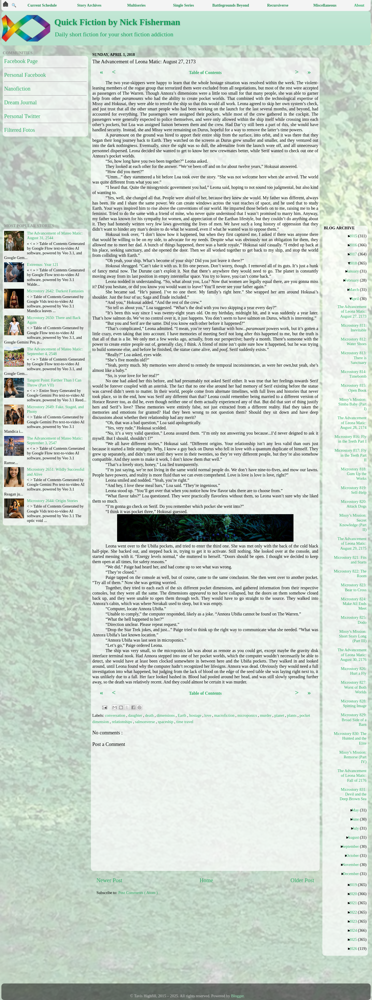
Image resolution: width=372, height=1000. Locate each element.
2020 (355, 894)
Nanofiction (17, 89)
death (150, 715)
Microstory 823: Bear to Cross (353, 587)
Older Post (302, 880)
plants (292, 715)
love (208, 715)
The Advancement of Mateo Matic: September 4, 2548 (55, 351)
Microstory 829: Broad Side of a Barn (353, 720)
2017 (355, 254)
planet (279, 715)
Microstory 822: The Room (352, 573)
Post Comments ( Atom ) (138, 892)
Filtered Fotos (19, 130)
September (352, 846)
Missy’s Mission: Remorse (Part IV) (352, 757)
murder (266, 715)
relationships (122, 722)
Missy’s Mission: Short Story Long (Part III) (352, 636)
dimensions (166, 715)
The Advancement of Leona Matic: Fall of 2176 (352, 776)
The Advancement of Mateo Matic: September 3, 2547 (55, 440)
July (357, 828)
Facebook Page (21, 61)
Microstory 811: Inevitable (353, 327)
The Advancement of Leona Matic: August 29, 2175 (352, 543)
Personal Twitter (22, 116)
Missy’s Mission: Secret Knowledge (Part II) (352, 522)
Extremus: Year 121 (42, 264)
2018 (355, 263)
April (357, 298)
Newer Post (109, 880)
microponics (247, 715)
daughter (135, 715)
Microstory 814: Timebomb (353, 373)
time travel (184, 722)
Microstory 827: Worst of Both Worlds (353, 687)
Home (206, 880)
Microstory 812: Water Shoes (353, 341)
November (352, 864)
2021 (355, 903)
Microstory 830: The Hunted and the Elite (352, 738)
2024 (355, 930)
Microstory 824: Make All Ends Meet (353, 604)
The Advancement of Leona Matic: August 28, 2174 (352, 423)
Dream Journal (20, 102)
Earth (182, 715)
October (354, 855)
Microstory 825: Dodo (353, 619)
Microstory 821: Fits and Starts (352, 559)
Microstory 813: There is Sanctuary (353, 358)
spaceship (166, 722)
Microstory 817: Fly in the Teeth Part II (352, 455)
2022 (355, 912)
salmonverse (145, 722)
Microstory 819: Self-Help (353, 490)
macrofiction (224, 715)
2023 (355, 921)
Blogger (237, 996)
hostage (196, 715)
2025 (355, 939)
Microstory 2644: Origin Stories (52, 500)
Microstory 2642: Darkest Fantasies (55, 291)
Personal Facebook (25, 75)
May (357, 810)
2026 (355, 948)
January (355, 271)
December (353, 873)
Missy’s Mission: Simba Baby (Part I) (352, 404)
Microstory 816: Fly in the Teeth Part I (352, 438)
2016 (355, 245)
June (357, 819)
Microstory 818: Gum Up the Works (353, 474)
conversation (115, 715)
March (356, 289)
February (354, 280)
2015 (355, 236)
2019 (355, 884)
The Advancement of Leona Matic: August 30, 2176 (352, 655)
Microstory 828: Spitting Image (353, 703)
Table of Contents (205, 72)
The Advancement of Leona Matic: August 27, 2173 (352, 311)
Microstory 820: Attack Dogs (353, 503)
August (355, 837)
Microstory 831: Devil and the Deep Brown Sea (352, 794)
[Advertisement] (210, 942)
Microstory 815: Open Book (353, 387)
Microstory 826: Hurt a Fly (353, 670)
